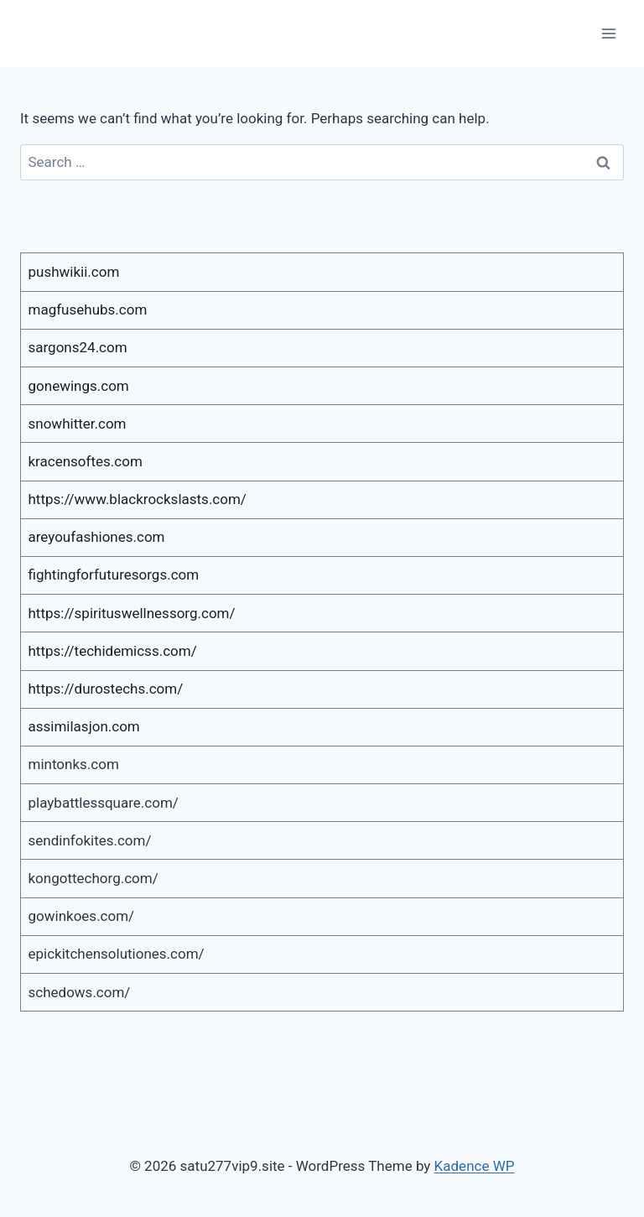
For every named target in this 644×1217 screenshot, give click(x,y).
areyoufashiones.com (97, 536)
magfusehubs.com (88, 309)
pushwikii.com (74, 271)
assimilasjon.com (84, 726)
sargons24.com (78, 347)
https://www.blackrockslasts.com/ (138, 499)
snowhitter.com (78, 423)
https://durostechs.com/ (106, 688)
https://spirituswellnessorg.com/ (132, 613)
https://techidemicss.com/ (113, 650)
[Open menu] (608, 33)
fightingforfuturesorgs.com (114, 574)
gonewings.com (79, 385)
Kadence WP (474, 1165)
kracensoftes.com (86, 461)
